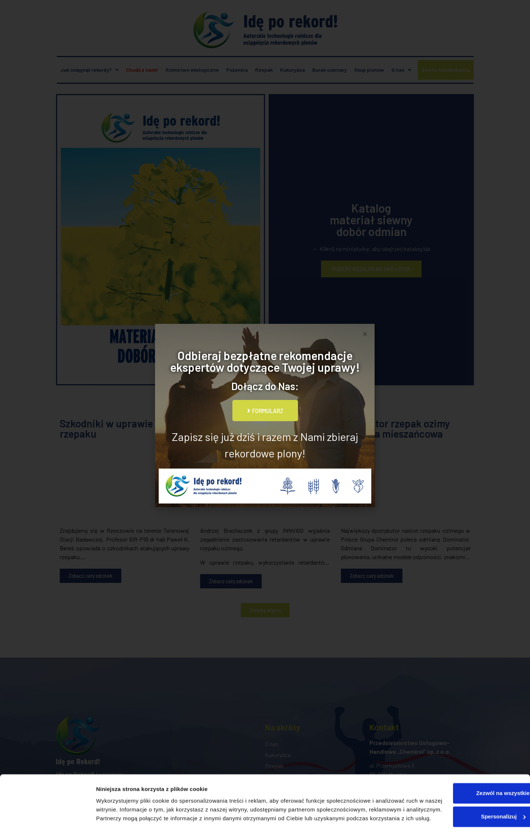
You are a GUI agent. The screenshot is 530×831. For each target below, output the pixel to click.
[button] (365, 334)
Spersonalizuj (469, 786)
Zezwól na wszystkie (469, 762)
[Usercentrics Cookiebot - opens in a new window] (47, 816)
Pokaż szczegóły (118, 816)
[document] (265, 415)
